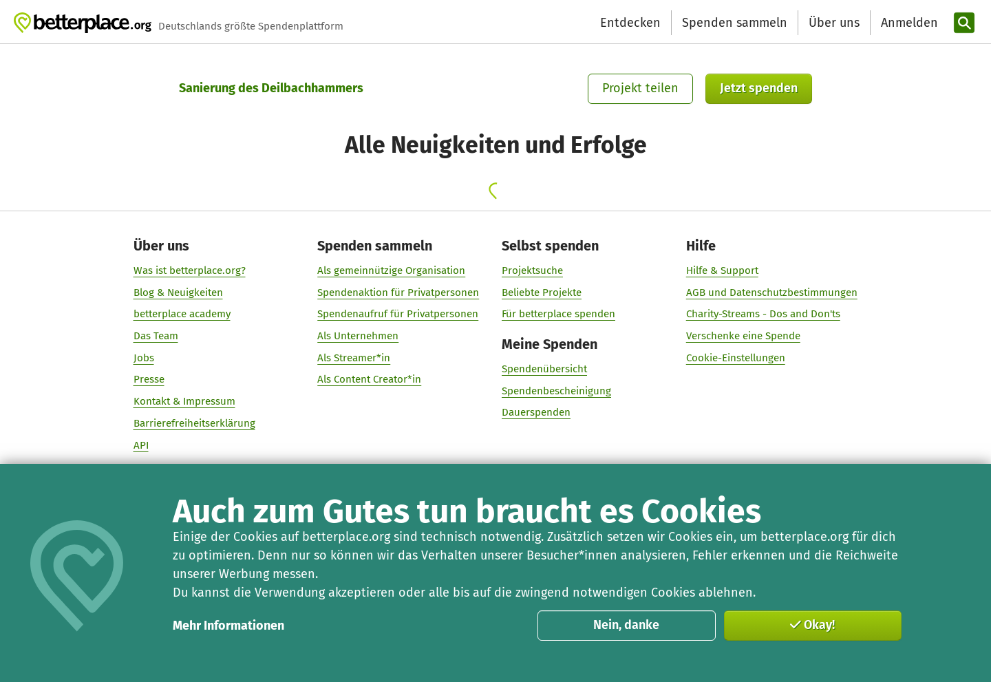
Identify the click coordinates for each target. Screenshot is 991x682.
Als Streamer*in (353, 358)
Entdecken (630, 22)
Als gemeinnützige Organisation (391, 270)
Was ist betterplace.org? (190, 270)
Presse (149, 379)
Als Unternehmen (357, 336)
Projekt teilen (640, 88)
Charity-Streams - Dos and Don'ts (763, 314)
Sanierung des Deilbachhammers (271, 88)
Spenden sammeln (734, 22)
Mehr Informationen (228, 625)
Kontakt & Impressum (184, 401)
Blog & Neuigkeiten (178, 292)
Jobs (144, 358)
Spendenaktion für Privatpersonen (398, 292)
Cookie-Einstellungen (735, 358)
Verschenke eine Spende (743, 336)
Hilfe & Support (722, 270)
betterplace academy (182, 314)
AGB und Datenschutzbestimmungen (771, 292)
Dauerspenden (536, 412)
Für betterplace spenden (558, 314)
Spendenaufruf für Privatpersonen (397, 314)
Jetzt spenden (759, 88)
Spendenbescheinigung (556, 391)
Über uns (834, 22)
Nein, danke (626, 624)
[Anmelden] (908, 23)
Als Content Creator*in (369, 379)
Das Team (156, 336)
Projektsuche (532, 270)
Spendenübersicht (544, 369)
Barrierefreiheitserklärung (194, 423)
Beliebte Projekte (542, 292)
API (141, 445)
